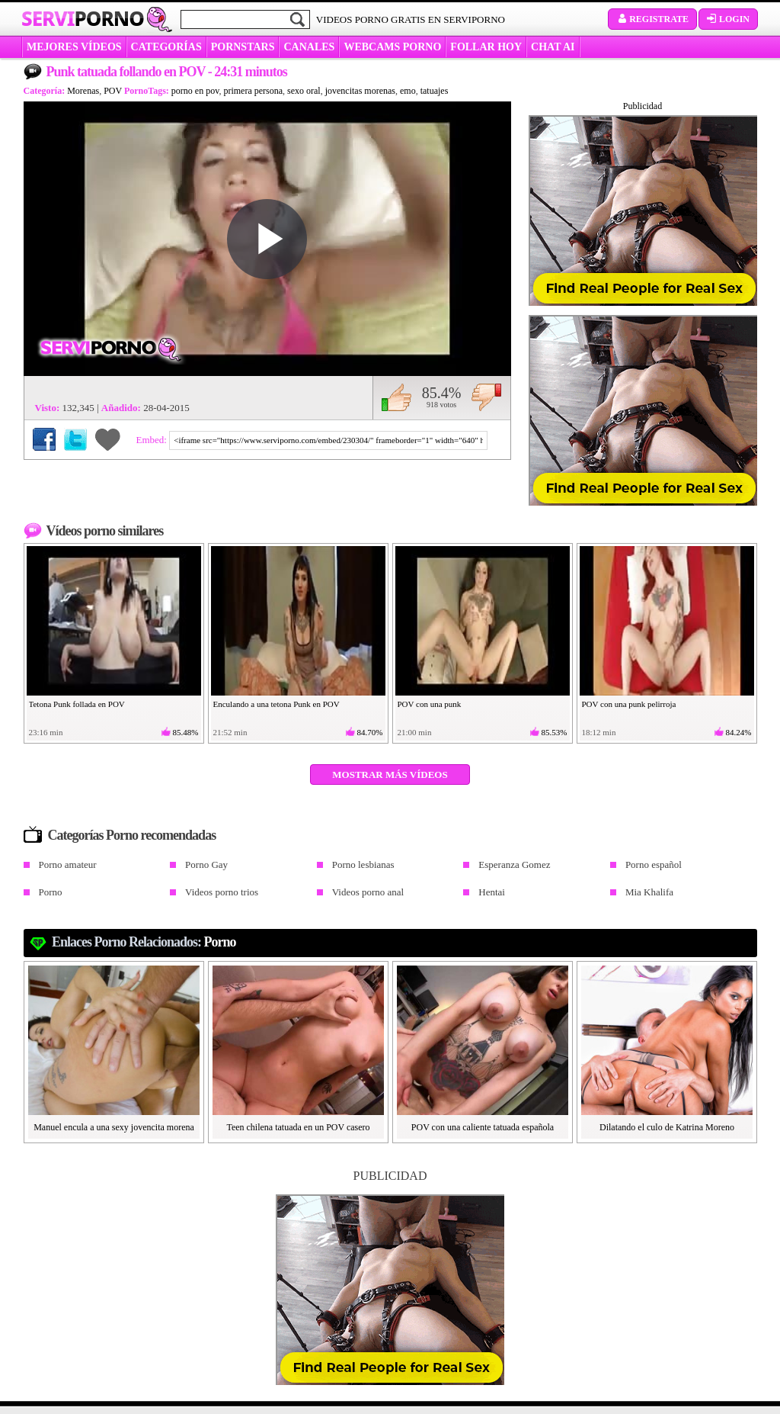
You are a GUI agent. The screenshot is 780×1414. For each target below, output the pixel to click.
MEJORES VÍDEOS (74, 47)
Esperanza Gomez (514, 864)
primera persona (253, 90)
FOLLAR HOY (486, 47)
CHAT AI (552, 47)
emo (408, 90)
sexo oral (304, 90)
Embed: (153, 439)
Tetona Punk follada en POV (77, 704)
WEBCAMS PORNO (392, 47)
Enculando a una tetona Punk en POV (276, 704)
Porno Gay (206, 864)
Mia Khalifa (649, 892)
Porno (50, 892)
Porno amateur (68, 864)
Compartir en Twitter (75, 439)
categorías (166, 47)
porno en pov (195, 90)
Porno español (653, 864)
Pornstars (243, 47)
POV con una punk (430, 704)
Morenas (83, 90)
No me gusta (486, 397)
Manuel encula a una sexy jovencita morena (114, 1127)
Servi (82, 18)
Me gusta (396, 397)
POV (113, 90)
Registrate (652, 19)
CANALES (308, 47)
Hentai (491, 892)
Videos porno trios (221, 892)
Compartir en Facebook (44, 439)
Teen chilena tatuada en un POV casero (297, 1127)
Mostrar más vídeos (389, 774)
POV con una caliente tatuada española (482, 1127)
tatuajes (434, 90)
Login (728, 19)
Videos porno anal (368, 892)
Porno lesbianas (363, 864)
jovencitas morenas (360, 90)
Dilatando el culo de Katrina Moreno (666, 1127)
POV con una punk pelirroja (629, 704)
